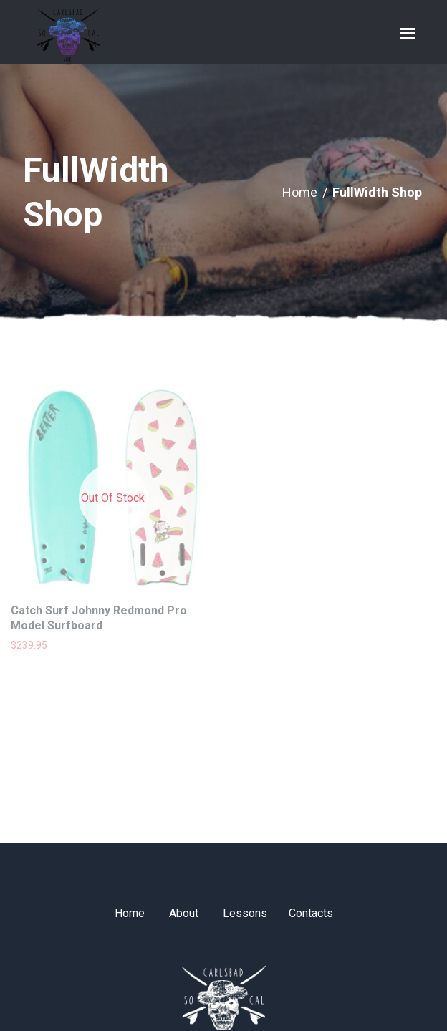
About (183, 913)
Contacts (311, 913)
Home (299, 192)
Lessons (245, 913)
